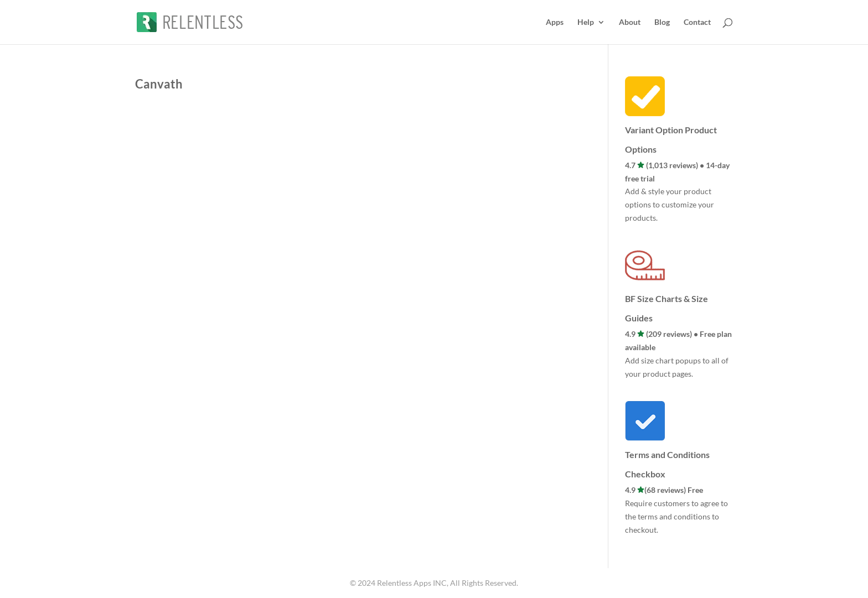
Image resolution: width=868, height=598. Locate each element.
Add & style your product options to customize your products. (669, 204)
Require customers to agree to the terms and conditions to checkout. (676, 516)
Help (585, 22)
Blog (662, 22)
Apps (555, 22)
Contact (697, 22)
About (629, 22)
